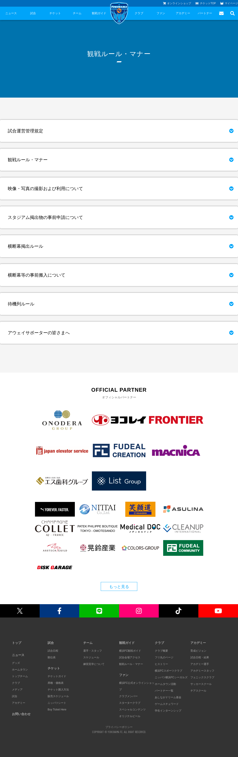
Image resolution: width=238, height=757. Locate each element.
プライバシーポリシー (119, 726)
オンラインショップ (177, 3)
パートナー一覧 (164, 690)
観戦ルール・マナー (131, 664)
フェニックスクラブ (202, 677)
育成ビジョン (198, 650)
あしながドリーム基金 (168, 697)
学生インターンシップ (168, 710)
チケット (55, 13)
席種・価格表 (56, 682)
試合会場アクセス (129, 657)
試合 (33, 13)
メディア (17, 689)
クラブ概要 (161, 650)
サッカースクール (201, 684)
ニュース (11, 13)
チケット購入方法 (58, 689)
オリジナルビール (129, 716)
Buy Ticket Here (57, 709)
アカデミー (183, 13)
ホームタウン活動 (165, 684)
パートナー (205, 13)
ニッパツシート (57, 702)
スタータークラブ (129, 702)
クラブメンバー (128, 696)
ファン (161, 13)
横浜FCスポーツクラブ (168, 670)
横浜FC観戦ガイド (130, 650)
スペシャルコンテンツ (132, 709)
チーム (77, 13)
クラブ (139, 13)
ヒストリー (161, 664)
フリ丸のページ (164, 657)
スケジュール (91, 657)
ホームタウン (20, 669)
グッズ (16, 663)
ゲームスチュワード (167, 704)
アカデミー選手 (199, 664)
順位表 (52, 657)
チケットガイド (57, 676)
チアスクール (198, 690)
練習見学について (93, 664)
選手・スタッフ (92, 650)
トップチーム (20, 676)
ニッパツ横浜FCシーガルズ (171, 677)
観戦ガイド (99, 13)
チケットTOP (205, 3)
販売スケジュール (58, 696)
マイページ (229, 3)
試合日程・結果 (199, 657)
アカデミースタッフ (202, 670)
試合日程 (53, 650)
